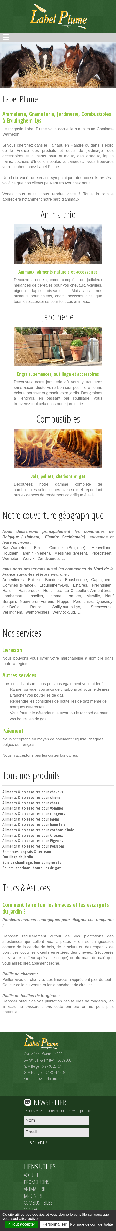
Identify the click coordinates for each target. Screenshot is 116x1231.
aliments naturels (53, 272)
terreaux (44, 851)
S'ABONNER (38, 1143)
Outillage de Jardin (17, 857)
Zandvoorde (48, 559)
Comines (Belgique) (67, 548)
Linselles (35, 596)
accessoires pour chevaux (42, 792)
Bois (34, 476)
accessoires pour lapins (40, 819)
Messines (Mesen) (70, 553)
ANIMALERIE (35, 1188)
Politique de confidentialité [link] (91, 1224)
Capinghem (101, 580)
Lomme (54, 596)
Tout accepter (21, 1224)
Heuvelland (101, 548)
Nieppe (63, 601)
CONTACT (32, 1209)
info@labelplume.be (48, 1078)
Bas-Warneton (14, 548)
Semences (10, 851)
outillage (62, 374)
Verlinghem (12, 612)
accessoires (87, 272)
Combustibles (96, 114)
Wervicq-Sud (63, 612)
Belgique (10, 537)
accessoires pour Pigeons (42, 840)
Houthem (10, 553)
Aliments (9, 792)
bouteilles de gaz (47, 867)
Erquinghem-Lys (53, 585)
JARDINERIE (34, 1195)
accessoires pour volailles (42, 808)
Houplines (52, 591)
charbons (64, 476)
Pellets (8, 867)
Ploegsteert (101, 553)
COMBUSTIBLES (38, 1202)
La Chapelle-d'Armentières (88, 591)
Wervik (29, 559)
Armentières (13, 580)
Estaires (80, 585)
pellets (47, 476)
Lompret (74, 596)
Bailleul (34, 580)
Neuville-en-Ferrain (36, 601)
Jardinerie (67, 114)
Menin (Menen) (36, 553)
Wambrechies (37, 612)
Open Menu (6, 37)
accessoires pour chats (40, 802)
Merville (93, 596)
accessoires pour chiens (40, 797)
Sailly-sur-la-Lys (66, 607)
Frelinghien (101, 585)
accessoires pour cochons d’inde (47, 830)
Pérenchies (83, 601)
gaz (82, 476)
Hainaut (32, 537)
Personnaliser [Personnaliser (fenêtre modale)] (55, 1224)
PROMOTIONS (36, 1181)
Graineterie (41, 114)
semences (42, 374)
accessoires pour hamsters (43, 824)
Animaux (26, 272)
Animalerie (14, 114)
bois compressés (47, 862)
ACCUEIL (31, 1175)
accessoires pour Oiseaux (42, 835)
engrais (27, 851)
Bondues (53, 580)
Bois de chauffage (17, 862)
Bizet (38, 548)
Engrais (24, 374)
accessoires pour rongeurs (43, 813)
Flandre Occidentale (64, 537)
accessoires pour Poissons (42, 846)
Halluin (8, 591)
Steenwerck (101, 607)
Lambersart (12, 596)
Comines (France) (18, 585)
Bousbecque (76, 580)
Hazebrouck (28, 591)
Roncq (35, 607)
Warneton (10, 559)
